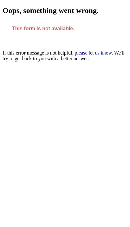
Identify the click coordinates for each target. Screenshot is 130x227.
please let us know (93, 52)
